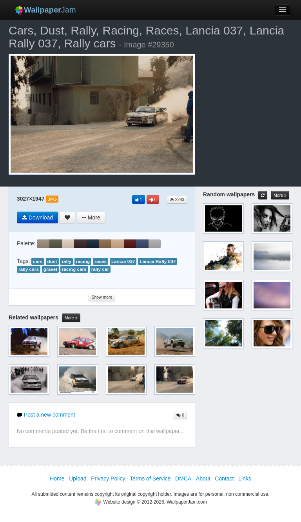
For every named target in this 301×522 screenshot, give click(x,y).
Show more (101, 297)
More (71, 318)
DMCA (183, 478)
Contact (224, 478)
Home (57, 478)
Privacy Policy (108, 478)
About (203, 478)
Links (244, 478)
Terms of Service (150, 478)
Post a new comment (46, 414)
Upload (77, 478)
